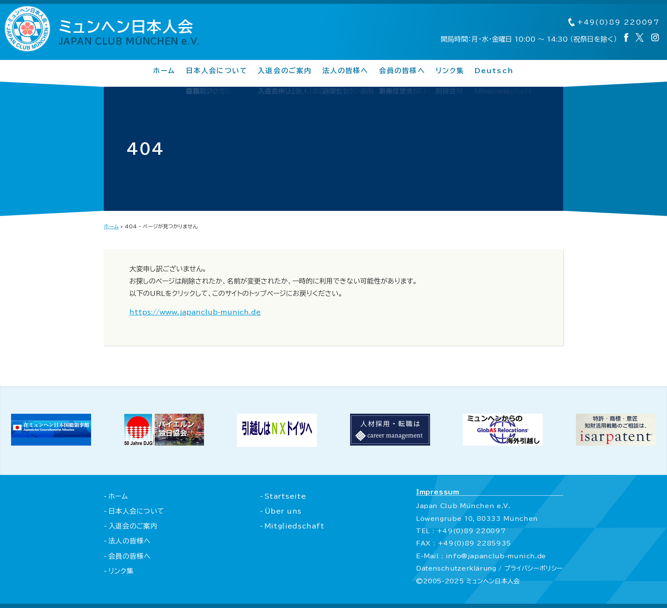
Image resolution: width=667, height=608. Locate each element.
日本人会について (216, 71)
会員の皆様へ (402, 71)
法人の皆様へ (345, 71)
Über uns (282, 511)
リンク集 (450, 71)
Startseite (284, 496)
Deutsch (494, 71)
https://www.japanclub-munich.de (195, 312)
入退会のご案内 (285, 71)
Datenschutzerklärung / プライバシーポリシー (488, 568)
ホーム (164, 71)
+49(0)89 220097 (612, 22)
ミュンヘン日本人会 (133, 32)
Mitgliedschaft (294, 526)
